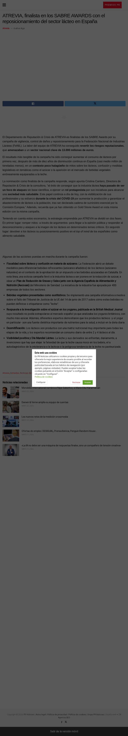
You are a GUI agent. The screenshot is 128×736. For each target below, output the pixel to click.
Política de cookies (44, 377)
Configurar (41, 382)
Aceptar (87, 382)
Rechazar (76, 382)
